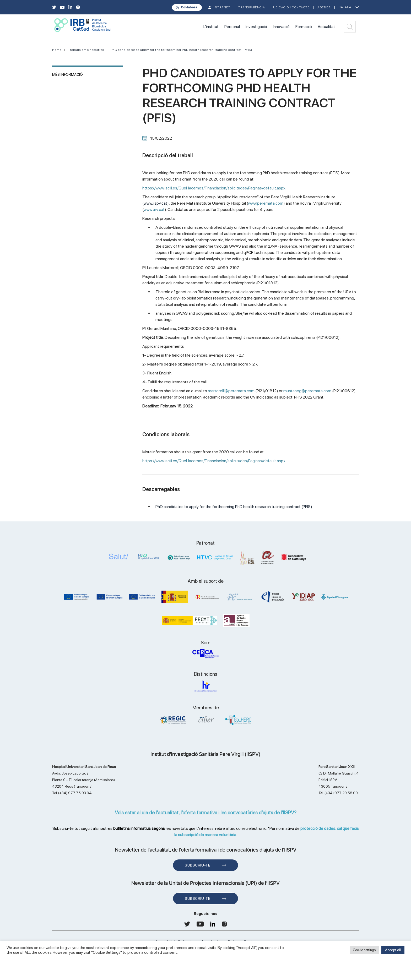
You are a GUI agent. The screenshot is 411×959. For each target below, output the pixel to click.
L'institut (211, 26)
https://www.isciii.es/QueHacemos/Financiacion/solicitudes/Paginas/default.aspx (213, 188)
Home (57, 50)
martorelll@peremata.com (231, 390)
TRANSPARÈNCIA (251, 7)
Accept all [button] (393, 950)
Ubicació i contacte (291, 7)
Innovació (281, 26)
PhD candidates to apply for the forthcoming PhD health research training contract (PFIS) (181, 50)
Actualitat (326, 26)
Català (345, 7)
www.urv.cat (154, 209)
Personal (232, 26)
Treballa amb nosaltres (86, 50)
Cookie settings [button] (364, 950)
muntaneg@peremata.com (307, 390)
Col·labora (189, 7)
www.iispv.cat (155, 203)
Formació (303, 26)
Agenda (324, 7)
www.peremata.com (265, 203)
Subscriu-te (197, 865)
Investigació (256, 26)
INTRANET (222, 7)
